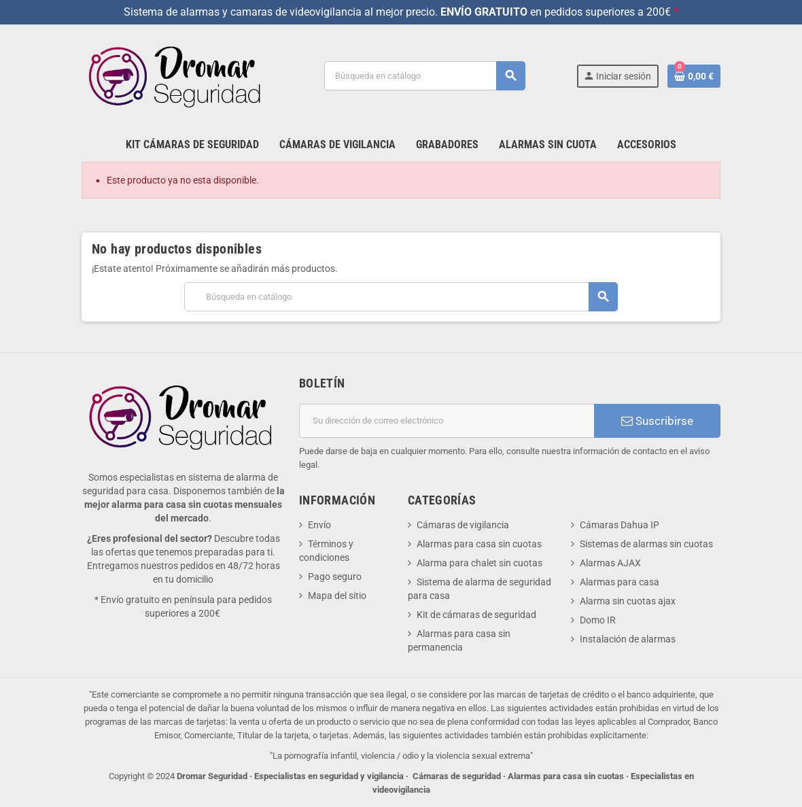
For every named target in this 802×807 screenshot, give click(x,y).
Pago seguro (335, 576)
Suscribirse (657, 421)
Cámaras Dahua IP (619, 524)
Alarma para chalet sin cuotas (479, 562)
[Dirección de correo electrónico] (446, 421)
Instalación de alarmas (628, 639)
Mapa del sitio (337, 595)
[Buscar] (424, 75)
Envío (319, 524)
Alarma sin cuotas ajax (628, 601)
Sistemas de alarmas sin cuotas (646, 543)
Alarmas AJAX (610, 562)
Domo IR (598, 620)
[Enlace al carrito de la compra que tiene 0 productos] (693, 76)
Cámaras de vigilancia (463, 524)
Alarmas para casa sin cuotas (479, 543)
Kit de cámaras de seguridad (476, 614)
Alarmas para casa (619, 582)
